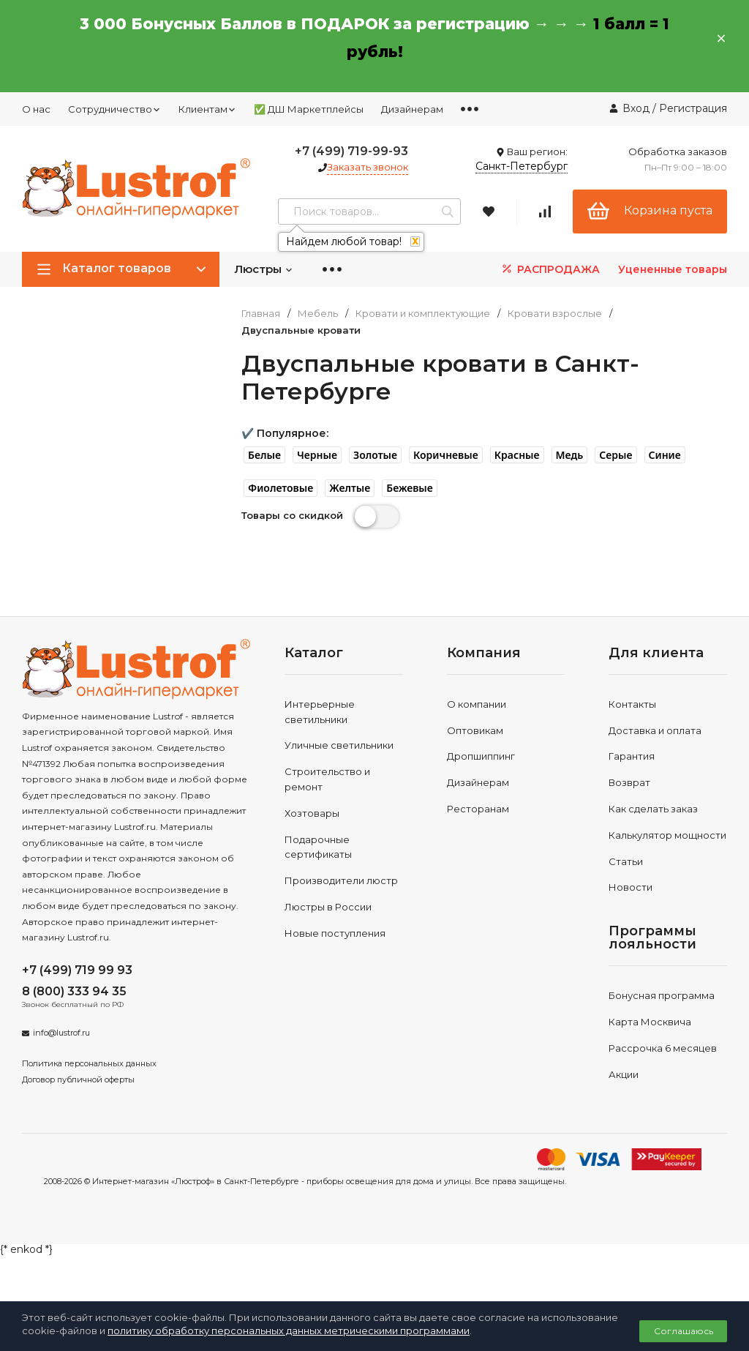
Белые (264, 455)
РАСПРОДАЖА (550, 269)
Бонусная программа (662, 995)
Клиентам (207, 109)
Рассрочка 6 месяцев (663, 1048)
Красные (517, 455)
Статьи (626, 861)
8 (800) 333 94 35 (74, 991)
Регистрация (693, 108)
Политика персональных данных (89, 1063)
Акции (624, 1074)
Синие (665, 455)
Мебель (318, 313)
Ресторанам (478, 809)
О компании (476, 704)
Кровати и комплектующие (422, 313)
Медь (570, 455)
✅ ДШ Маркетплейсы (309, 109)
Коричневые (445, 455)
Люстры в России (328, 907)
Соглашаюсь (683, 1330)
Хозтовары (312, 813)
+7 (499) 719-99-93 (351, 151)
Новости (630, 887)
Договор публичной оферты (78, 1079)
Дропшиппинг (481, 756)
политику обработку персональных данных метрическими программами (289, 1330)
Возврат (629, 782)
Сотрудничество (114, 109)
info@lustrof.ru (61, 1033)
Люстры (263, 269)
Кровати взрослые (555, 313)
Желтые (349, 488)
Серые (615, 455)
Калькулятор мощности (667, 835)
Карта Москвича (650, 1022)
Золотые (375, 455)
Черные (317, 455)
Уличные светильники (339, 745)
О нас (36, 109)
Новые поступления (335, 933)
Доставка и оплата (655, 730)
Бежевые (409, 488)
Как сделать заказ (653, 809)
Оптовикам (475, 730)
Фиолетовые (280, 488)
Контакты (632, 704)
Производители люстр (341, 880)
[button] (264, 455)
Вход (636, 108)
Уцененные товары (672, 269)
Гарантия (632, 756)
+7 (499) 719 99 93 (77, 970)
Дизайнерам (412, 109)
